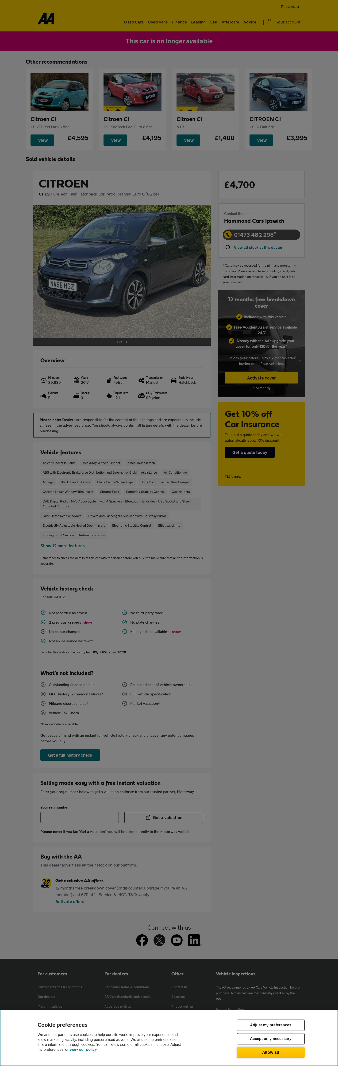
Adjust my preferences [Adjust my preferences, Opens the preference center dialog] (270, 1025)
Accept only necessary (271, 1039)
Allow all (270, 1052)
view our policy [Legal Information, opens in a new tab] (83, 1049)
